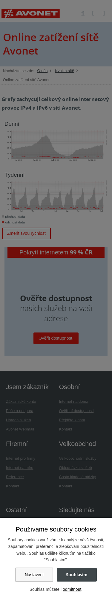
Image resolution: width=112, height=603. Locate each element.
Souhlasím (77, 574)
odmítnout (72, 589)
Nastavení (34, 574)
